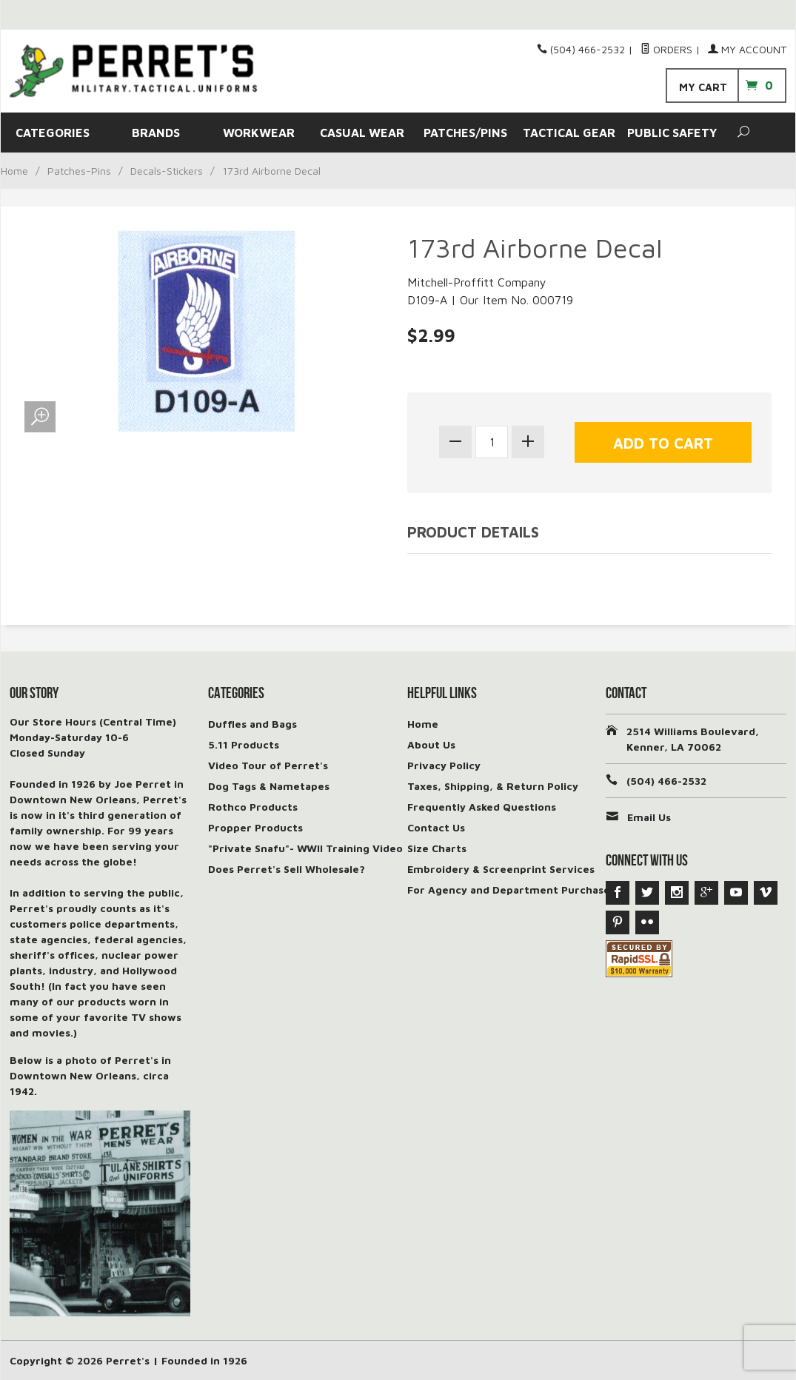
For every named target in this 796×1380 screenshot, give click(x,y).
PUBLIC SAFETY (672, 132)
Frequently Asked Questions (481, 806)
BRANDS (156, 132)
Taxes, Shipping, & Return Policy (492, 786)
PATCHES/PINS (465, 132)
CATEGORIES (53, 132)
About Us (431, 744)
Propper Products (255, 827)
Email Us (649, 817)
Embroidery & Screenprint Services (501, 868)
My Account (747, 49)
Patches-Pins (79, 170)
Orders (666, 49)
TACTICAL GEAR (569, 132)
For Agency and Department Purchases (511, 889)
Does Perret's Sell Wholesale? (286, 868)
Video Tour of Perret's (268, 765)
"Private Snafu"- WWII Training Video (305, 848)
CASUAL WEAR (362, 132)
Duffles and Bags (252, 723)
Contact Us (436, 827)
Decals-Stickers (166, 170)
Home (14, 170)
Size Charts (436, 848)
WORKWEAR (259, 132)
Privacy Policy (444, 765)
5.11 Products (243, 744)
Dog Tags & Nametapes (269, 786)
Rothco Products (253, 806)
